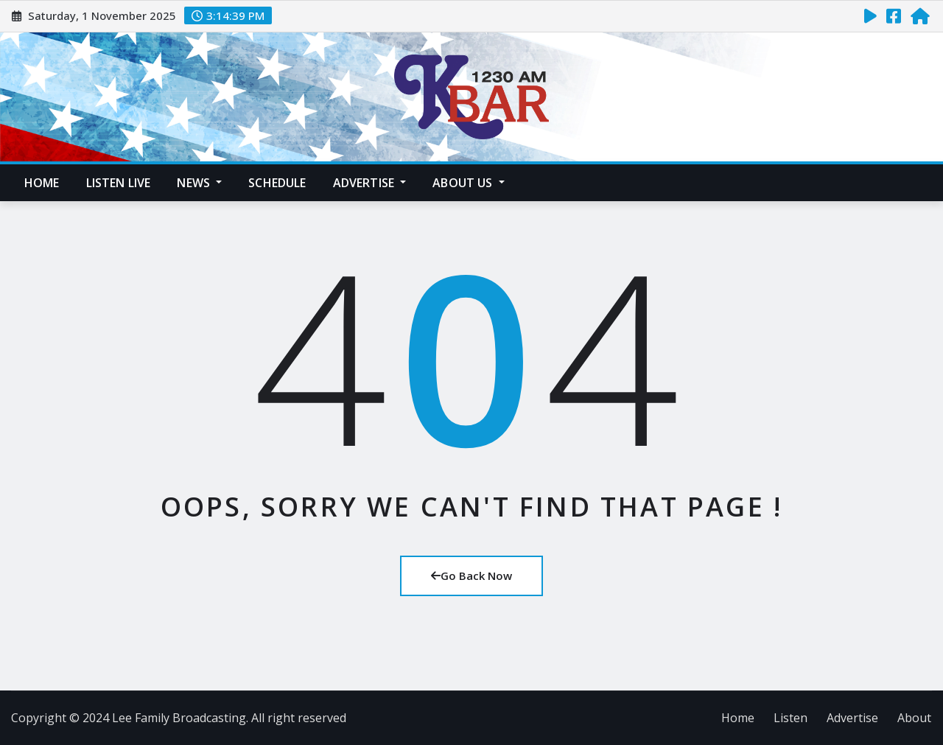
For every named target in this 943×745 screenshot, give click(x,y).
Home (42, 183)
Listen (790, 718)
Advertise (370, 183)
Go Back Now (471, 575)
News (199, 183)
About (914, 718)
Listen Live (118, 183)
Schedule (277, 183)
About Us (468, 183)
